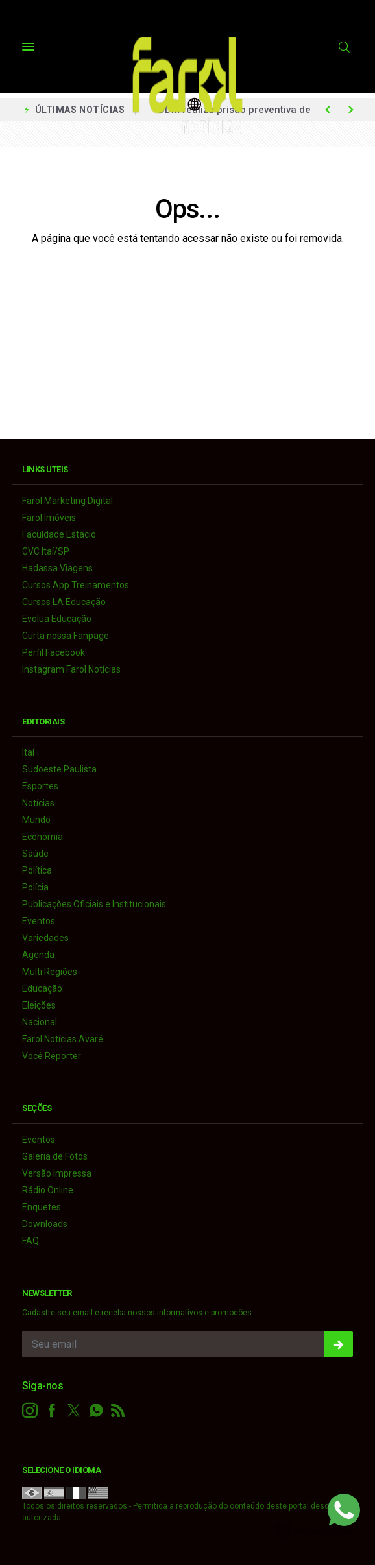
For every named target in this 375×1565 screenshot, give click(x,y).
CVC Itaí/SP (45, 551)
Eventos (38, 921)
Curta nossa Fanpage (65, 635)
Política (37, 870)
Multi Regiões (49, 971)
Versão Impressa (56, 1173)
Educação (42, 988)
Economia (42, 836)
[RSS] (118, 1410)
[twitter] (74, 1410)
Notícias (38, 803)
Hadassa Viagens (57, 568)
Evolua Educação (56, 619)
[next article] (327, 109)
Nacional (39, 1022)
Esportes (40, 786)
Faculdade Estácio (59, 534)
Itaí (28, 752)
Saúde (35, 853)
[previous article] (351, 109)
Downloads (44, 1224)
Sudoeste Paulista (59, 769)
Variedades (45, 938)
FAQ (30, 1241)
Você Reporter (51, 1056)
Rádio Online (47, 1190)
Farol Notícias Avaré (62, 1039)
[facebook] (52, 1410)
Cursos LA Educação (64, 602)
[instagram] (30, 1410)
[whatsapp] (96, 1410)
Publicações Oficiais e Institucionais (94, 904)
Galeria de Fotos (55, 1156)
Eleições (39, 1005)
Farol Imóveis (49, 517)
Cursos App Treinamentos (75, 585)
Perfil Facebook (53, 652)
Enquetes (41, 1207)
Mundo (36, 820)
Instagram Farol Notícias (71, 669)
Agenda (38, 955)
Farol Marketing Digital (67, 501)
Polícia (35, 887)
